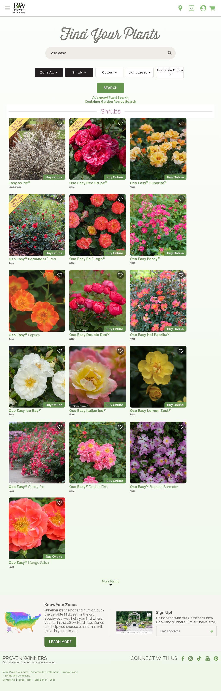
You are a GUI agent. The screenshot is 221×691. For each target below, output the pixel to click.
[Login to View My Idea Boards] (191, 5)
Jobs (52, 679)
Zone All (47, 72)
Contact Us (9, 679)
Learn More (60, 642)
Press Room (25, 679)
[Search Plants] (110, 53)
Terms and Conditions (17, 675)
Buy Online (54, 177)
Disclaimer (41, 679)
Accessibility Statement (45, 671)
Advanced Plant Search (110, 97)
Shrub (77, 72)
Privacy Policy (70, 671)
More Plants (110, 581)
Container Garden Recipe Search (110, 101)
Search (110, 88)
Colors (108, 72)
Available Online (169, 70)
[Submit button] (170, 53)
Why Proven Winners (15, 671)
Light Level (138, 72)
